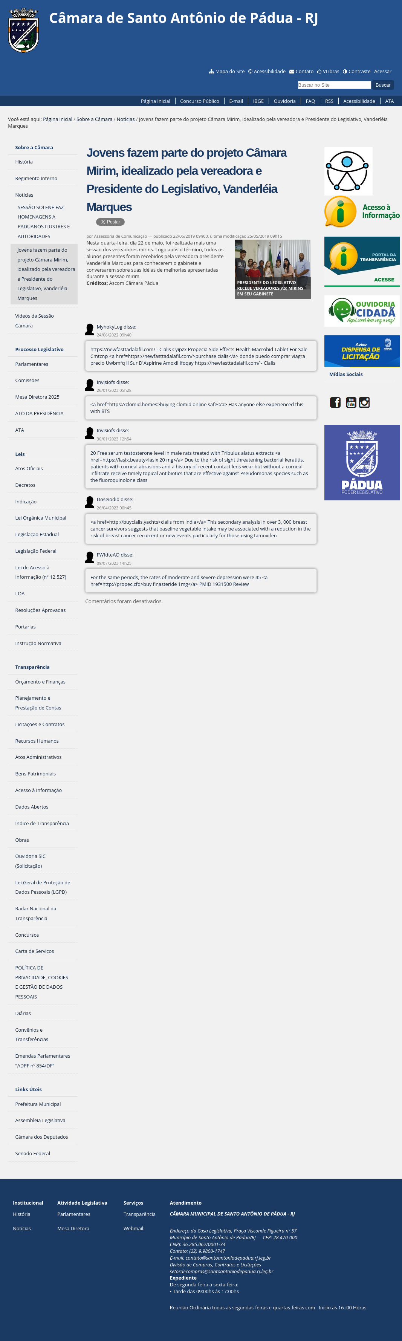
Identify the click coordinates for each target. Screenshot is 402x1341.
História (22, 1214)
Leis (20, 454)
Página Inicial (155, 101)
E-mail (236, 101)
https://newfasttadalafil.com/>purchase (172, 356)
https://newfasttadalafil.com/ (122, 349)
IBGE (258, 101)
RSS (329, 101)
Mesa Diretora (73, 1228)
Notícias (126, 119)
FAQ (310, 101)
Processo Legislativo (39, 349)
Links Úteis (28, 1089)
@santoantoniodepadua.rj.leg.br (236, 1257)
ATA (389, 101)
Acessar (382, 71)
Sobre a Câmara (94, 119)
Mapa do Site (230, 71)
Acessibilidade (270, 71)
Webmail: (134, 1228)
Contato (305, 71)
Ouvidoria (285, 101)
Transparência (32, 667)
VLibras (331, 71)
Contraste (359, 71)
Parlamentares (73, 1214)
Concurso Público (199, 101)
